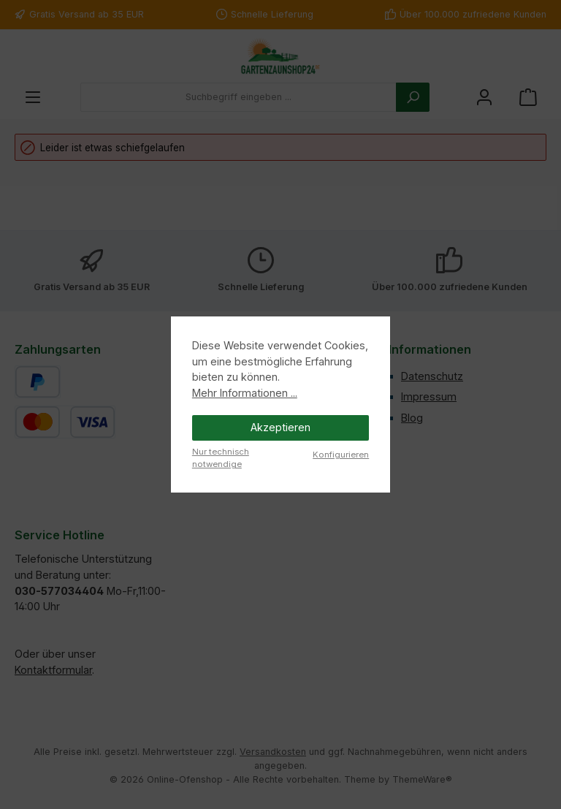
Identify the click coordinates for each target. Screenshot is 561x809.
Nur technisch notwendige (220, 458)
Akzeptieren (280, 427)
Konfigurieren (341, 454)
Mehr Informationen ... (244, 393)
